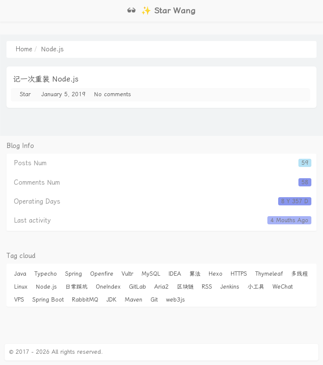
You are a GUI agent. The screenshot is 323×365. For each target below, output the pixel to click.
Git (154, 299)
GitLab (137, 286)
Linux (21, 286)
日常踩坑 (76, 286)
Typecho (45, 274)
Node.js (46, 286)
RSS (207, 286)
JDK (111, 299)
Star (25, 94)
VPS (19, 299)
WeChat (283, 286)
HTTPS (239, 274)
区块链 (185, 286)
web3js (175, 299)
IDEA (175, 274)
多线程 (299, 274)
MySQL (150, 274)
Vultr (127, 274)
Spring (73, 274)
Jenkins (229, 286)
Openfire (101, 274)
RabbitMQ (85, 299)
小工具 (256, 286)
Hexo (216, 274)
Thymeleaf (269, 274)
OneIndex (108, 286)
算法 (195, 274)
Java (20, 274)
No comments (112, 94)
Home (24, 49)
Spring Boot (48, 299)
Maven (133, 299)
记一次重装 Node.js (45, 79)
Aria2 (161, 286)
